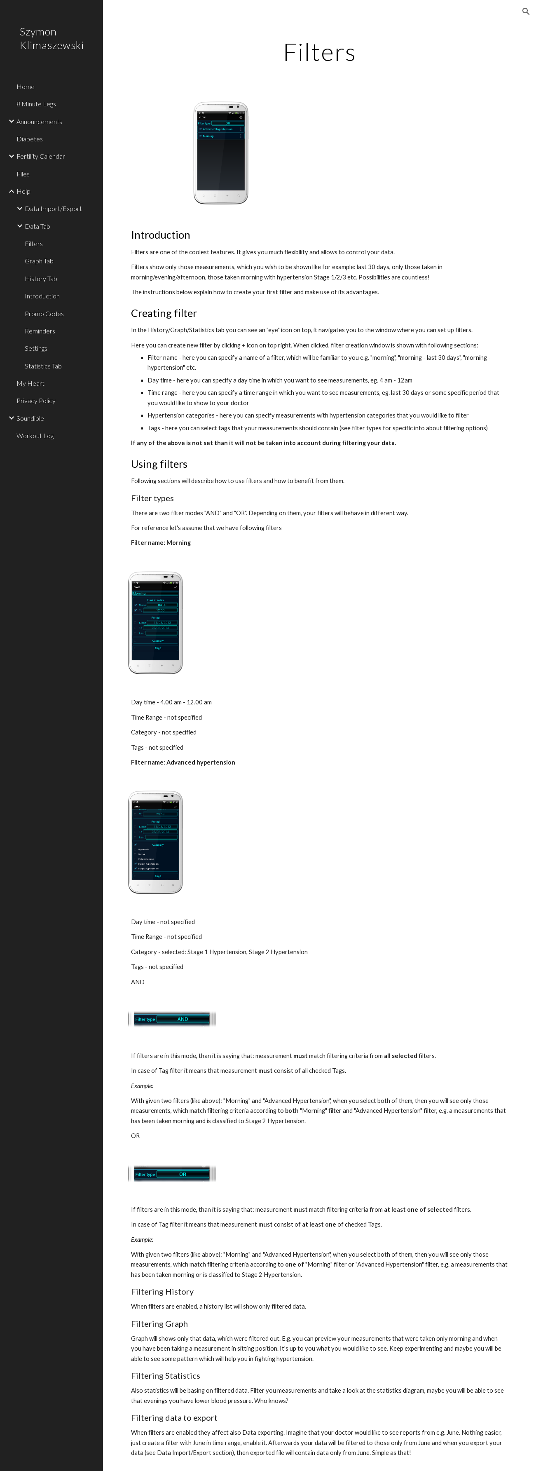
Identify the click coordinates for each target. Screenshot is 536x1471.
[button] (526, 11)
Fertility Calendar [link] (40, 156)
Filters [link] (34, 243)
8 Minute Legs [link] (36, 104)
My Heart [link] (30, 383)
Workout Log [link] (35, 435)
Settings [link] (36, 348)
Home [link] (25, 86)
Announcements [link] (39, 121)
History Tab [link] (41, 278)
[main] (319, 51)
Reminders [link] (40, 331)
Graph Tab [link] (39, 261)
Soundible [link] (30, 418)
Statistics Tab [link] (43, 366)
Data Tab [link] (37, 226)
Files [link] (23, 174)
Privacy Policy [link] (36, 400)
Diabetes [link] (29, 139)
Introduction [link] (42, 296)
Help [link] (23, 191)
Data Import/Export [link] (53, 208)
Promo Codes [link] (44, 313)
